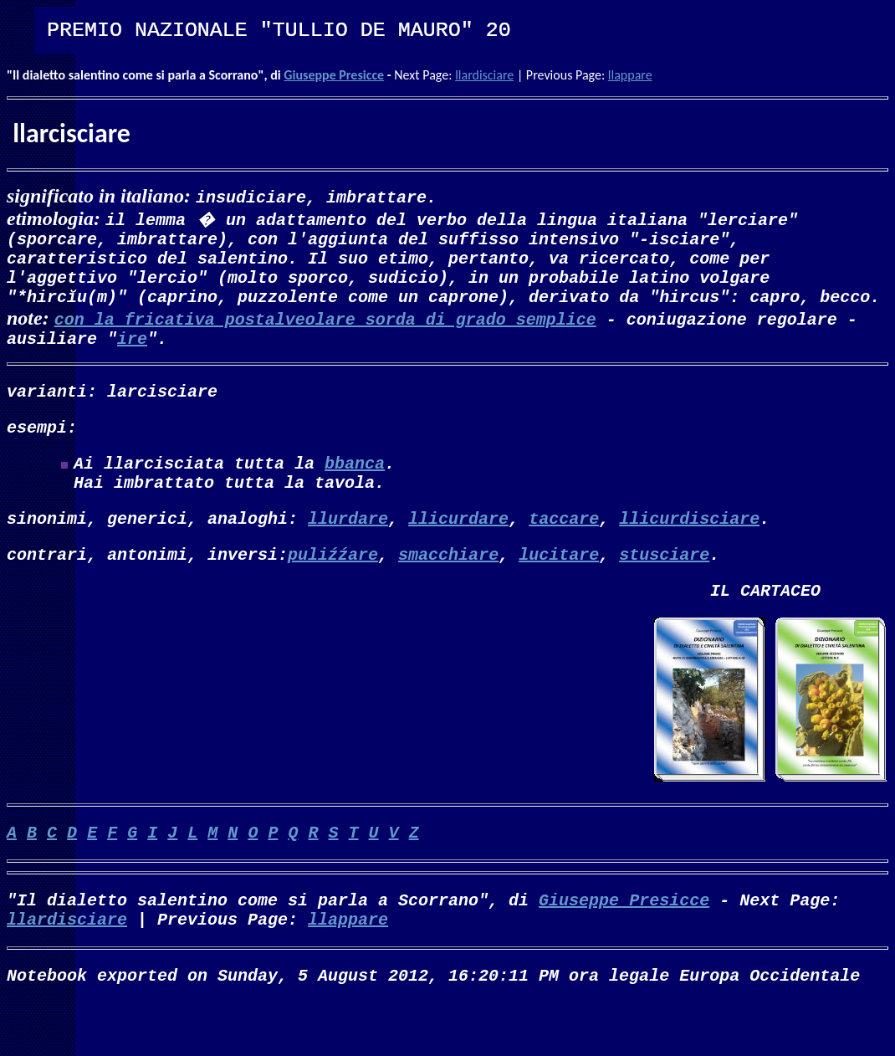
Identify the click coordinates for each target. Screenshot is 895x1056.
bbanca (355, 489)
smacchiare (448, 590)
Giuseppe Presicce (334, 75)
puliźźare (333, 590)
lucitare (559, 590)
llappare (630, 75)
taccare (564, 551)
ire (132, 354)
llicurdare (458, 551)
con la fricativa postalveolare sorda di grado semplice (325, 331)
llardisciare (484, 75)
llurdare (348, 551)
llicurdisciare (689, 551)
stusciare (664, 590)
